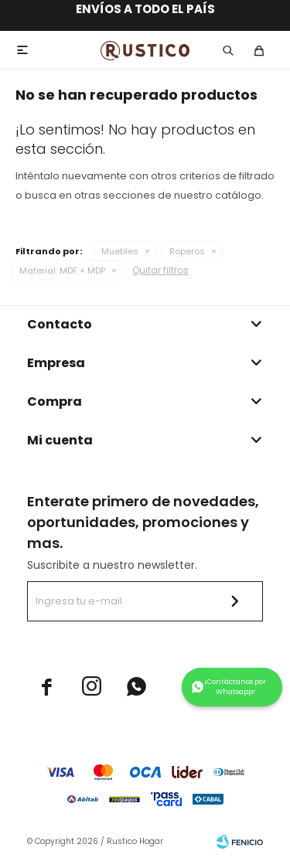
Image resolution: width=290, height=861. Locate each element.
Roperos (187, 251)
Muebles (119, 251)
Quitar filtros (160, 270)
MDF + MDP (62, 270)
